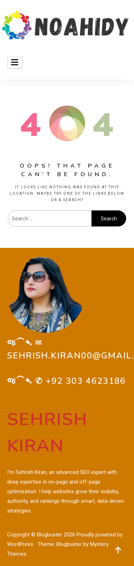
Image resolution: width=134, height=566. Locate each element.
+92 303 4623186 (86, 381)
